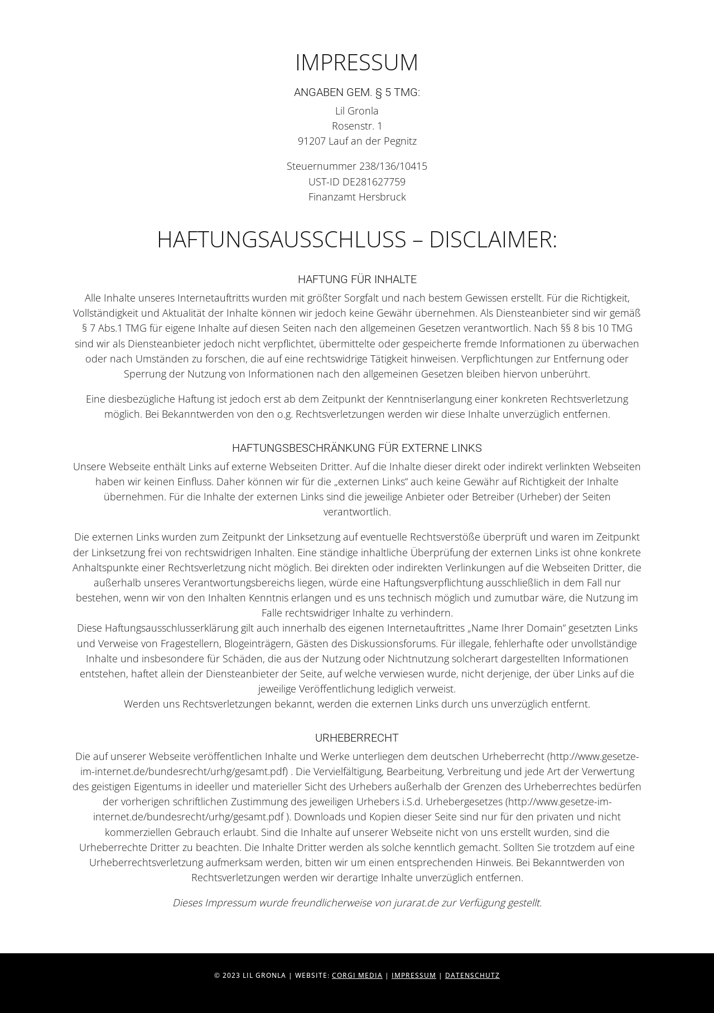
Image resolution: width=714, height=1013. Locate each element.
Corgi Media (357, 975)
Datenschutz (472, 975)
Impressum (414, 975)
